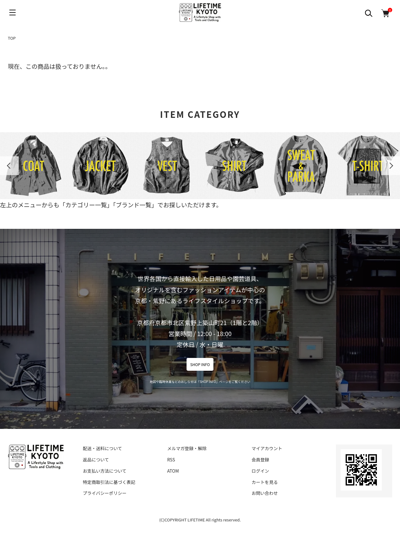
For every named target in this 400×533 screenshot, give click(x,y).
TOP (12, 38)
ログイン (260, 471)
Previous (9, 165)
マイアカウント (267, 448)
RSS (171, 459)
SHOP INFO (200, 364)
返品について (96, 459)
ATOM (173, 471)
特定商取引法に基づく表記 (109, 482)
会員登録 (260, 459)
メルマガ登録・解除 (187, 448)
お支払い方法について (105, 471)
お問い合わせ (265, 493)
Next (390, 165)
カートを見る (265, 482)
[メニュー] (12, 12)
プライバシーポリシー (105, 493)
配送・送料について (102, 448)
